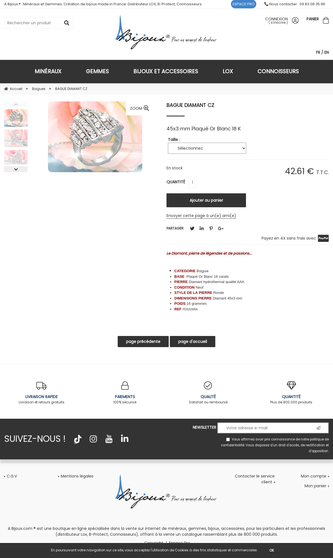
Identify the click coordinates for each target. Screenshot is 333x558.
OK (271, 550)
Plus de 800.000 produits (291, 393)
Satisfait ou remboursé (208, 393)
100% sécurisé (125, 393)
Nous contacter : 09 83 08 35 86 (294, 4)
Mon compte (313, 476)
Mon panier (315, 486)
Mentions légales (77, 476)
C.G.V (12, 476)
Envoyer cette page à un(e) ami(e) (201, 215)
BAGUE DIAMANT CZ (190, 105)
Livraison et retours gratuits (41, 393)
